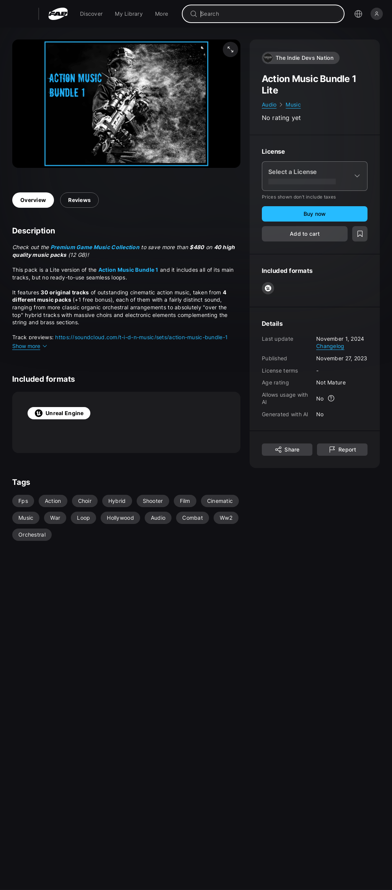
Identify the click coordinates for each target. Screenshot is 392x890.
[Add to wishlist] (360, 233)
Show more (30, 346)
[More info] (331, 398)
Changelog (330, 346)
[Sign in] (377, 14)
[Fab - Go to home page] (58, 14)
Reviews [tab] (79, 200)
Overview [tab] (33, 200)
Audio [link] (269, 104)
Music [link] (293, 104)
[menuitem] (91, 14)
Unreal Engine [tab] (59, 413)
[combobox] (268, 14)
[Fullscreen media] (230, 49)
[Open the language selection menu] (358, 14)
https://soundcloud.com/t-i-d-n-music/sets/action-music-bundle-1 (141, 337)
